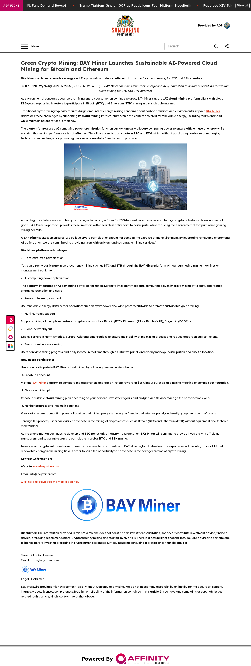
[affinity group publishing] (10, 337)
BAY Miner (39, 382)
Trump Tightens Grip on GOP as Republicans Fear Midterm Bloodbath (141, 5)
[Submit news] (10, 320)
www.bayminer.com (46, 466)
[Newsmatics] (10, 346)
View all (242, 5)
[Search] (188, 46)
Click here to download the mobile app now (50, 481)
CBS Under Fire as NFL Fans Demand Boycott (37, 5)
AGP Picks (11, 5)
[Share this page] (226, 46)
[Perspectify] (10, 328)
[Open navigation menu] (30, 46)
